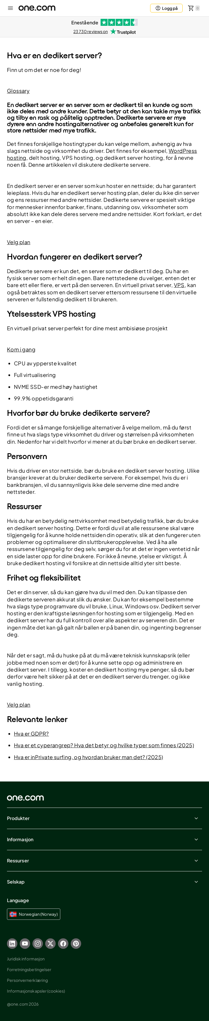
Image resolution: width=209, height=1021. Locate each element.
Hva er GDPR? (31, 733)
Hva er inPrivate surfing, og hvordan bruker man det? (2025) (88, 757)
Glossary (18, 90)
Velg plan (18, 242)
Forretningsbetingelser (29, 969)
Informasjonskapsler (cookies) (36, 990)
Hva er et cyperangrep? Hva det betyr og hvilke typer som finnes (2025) (104, 745)
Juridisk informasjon (26, 958)
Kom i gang (21, 349)
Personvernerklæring (27, 980)
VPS (179, 285)
